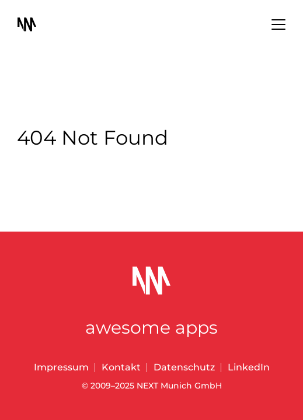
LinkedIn (249, 367)
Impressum (61, 367)
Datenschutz (184, 367)
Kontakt (121, 367)
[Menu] (278, 25)
